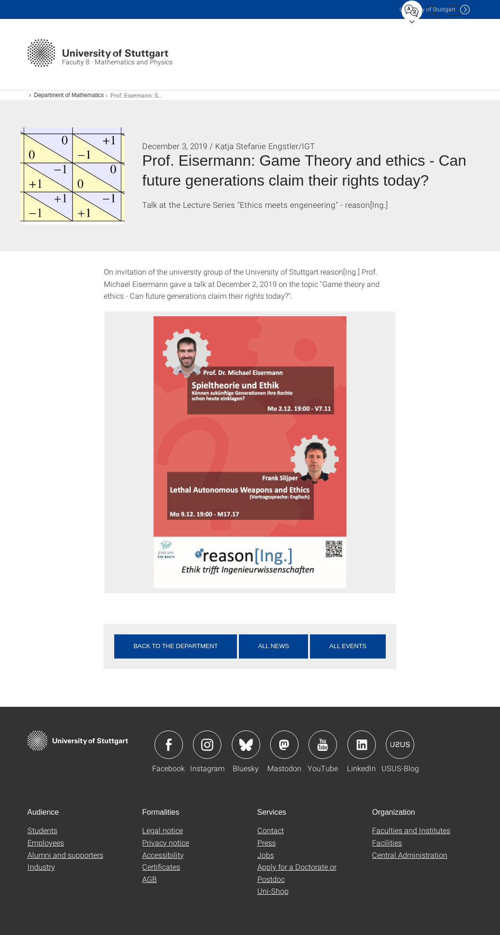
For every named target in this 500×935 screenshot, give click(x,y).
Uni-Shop (273, 891)
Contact (270, 830)
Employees (45, 842)
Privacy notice (165, 842)
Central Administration (409, 855)
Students (42, 830)
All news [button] (273, 646)
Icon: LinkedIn (361, 744)
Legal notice (162, 830)
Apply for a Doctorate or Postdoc (296, 873)
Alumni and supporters (65, 855)
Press (266, 842)
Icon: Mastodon (284, 744)
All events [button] (347, 646)
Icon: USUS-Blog (400, 744)
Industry (41, 867)
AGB (149, 879)
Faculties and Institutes (411, 830)
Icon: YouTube (323, 744)
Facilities (387, 842)
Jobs (265, 855)
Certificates (161, 867)
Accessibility (163, 855)
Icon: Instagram (207, 744)
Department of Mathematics (69, 95)
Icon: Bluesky (246, 744)
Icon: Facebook (169, 744)
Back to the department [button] (176, 646)
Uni (427, 9)
